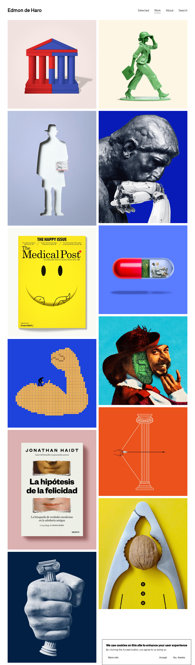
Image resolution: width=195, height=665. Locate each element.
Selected (143, 10)
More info (113, 657)
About (169, 10)
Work (157, 10)
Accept (163, 657)
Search (183, 10)
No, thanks (179, 657)
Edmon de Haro (25, 10)
